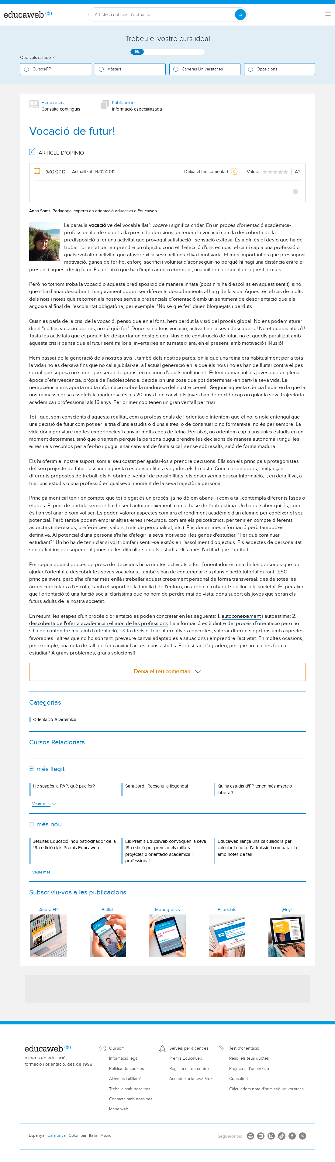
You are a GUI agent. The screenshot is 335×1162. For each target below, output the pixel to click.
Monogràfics (167, 909)
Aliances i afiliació (125, 1078)
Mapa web (118, 1109)
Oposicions (267, 69)
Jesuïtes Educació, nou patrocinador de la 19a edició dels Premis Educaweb (74, 844)
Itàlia (93, 1135)
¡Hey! (287, 909)
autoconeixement (241, 616)
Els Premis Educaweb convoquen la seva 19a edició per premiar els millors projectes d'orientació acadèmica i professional (165, 851)
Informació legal (123, 1058)
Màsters (114, 69)
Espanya (36, 1135)
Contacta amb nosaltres (130, 1099)
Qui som (117, 1048)
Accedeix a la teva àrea (190, 1078)
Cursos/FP (42, 69)
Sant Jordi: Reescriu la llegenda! (156, 786)
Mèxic (105, 1135)
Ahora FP (48, 909)
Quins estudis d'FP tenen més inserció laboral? (255, 789)
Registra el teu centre (189, 1068)
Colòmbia (77, 1135)
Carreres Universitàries (202, 69)
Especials (227, 909)
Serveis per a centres (188, 1048)
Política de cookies (126, 1068)
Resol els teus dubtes (249, 1058)
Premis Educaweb (185, 1058)
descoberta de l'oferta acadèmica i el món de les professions (98, 623)
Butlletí (108, 909)
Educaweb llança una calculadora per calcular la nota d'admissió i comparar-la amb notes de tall (257, 848)
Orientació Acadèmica (54, 719)
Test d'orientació (244, 1048)
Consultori (238, 1078)
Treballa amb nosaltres (129, 1089)
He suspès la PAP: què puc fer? (64, 786)
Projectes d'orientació (249, 1068)
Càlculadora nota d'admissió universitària (266, 1089)
